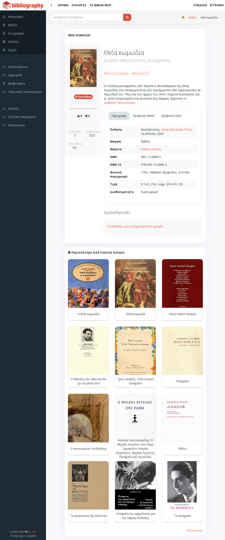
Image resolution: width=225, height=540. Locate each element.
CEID (33, 531)
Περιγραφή (119, 116)
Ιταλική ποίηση (151, 149)
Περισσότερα (195, 530)
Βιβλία (192, 17)
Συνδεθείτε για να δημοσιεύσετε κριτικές (135, 226)
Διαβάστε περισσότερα (119, 103)
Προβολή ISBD (171, 116)
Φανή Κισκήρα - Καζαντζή (126, 73)
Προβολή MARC (144, 116)
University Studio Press (176, 129)
